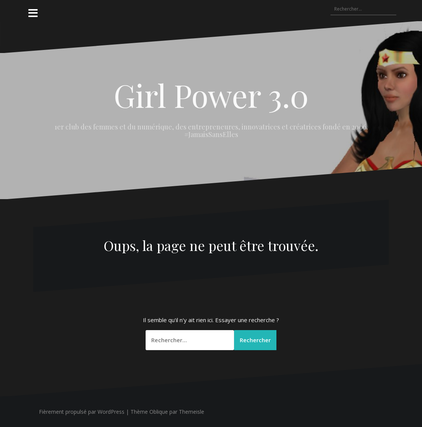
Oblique (158, 411)
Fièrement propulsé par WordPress (81, 411)
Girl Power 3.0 (211, 95)
